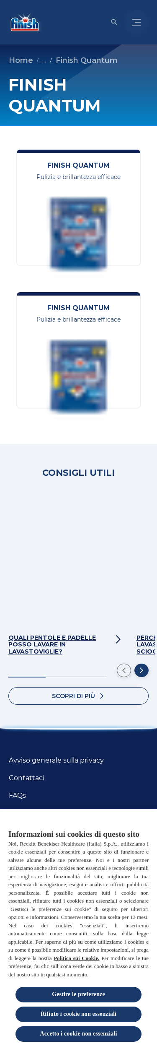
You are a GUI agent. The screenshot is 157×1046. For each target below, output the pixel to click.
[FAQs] (17, 795)
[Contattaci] (26, 778)
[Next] (141, 670)
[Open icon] (114, 22)
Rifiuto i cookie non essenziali (78, 1017)
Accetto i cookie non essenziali (78, 1036)
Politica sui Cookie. (76, 961)
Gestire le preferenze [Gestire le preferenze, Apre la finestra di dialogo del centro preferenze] (78, 997)
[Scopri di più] (78, 696)
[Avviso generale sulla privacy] (56, 760)
